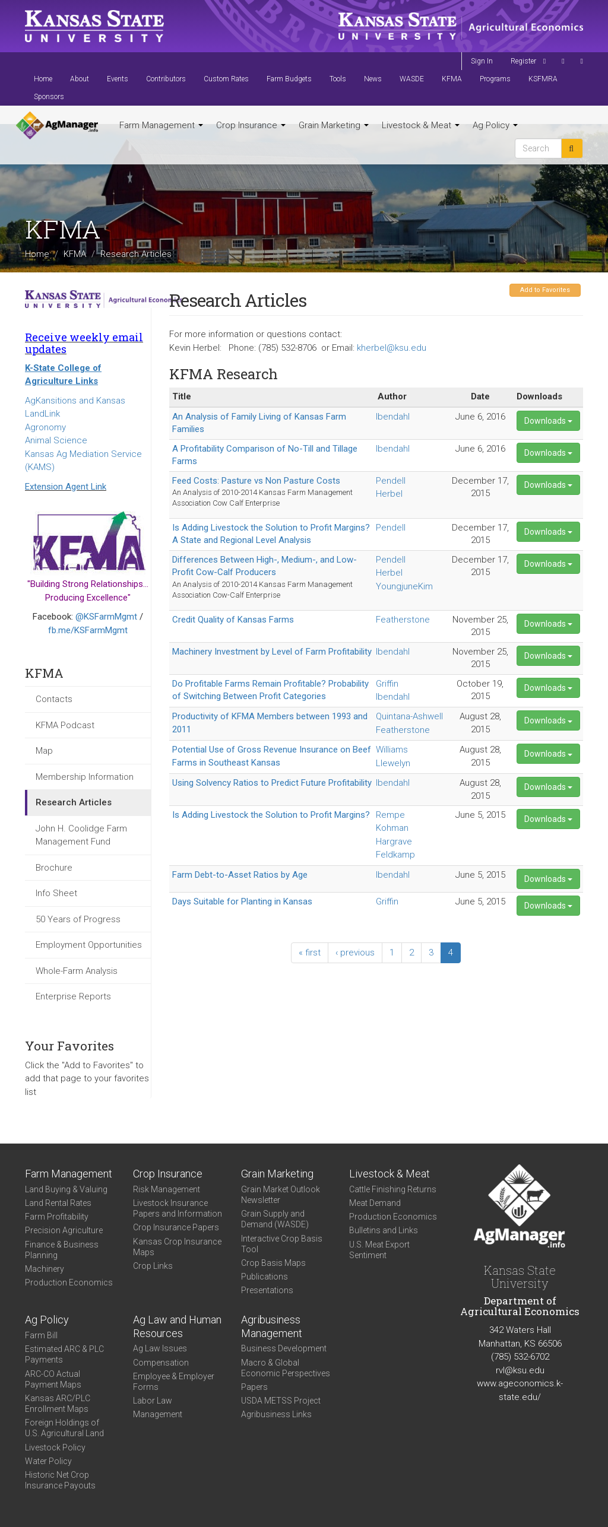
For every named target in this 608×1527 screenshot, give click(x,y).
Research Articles (74, 802)
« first (310, 952)
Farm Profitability (56, 1216)
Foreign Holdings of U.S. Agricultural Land (64, 1428)
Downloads (548, 421)
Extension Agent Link (65, 486)
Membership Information (85, 777)
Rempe (390, 814)
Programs (495, 79)
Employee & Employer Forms (173, 1382)
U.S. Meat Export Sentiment (379, 1250)
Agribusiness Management (271, 1326)
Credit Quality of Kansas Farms (233, 619)
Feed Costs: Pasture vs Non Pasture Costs (256, 480)
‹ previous (355, 952)
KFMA (452, 79)
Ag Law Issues (160, 1348)
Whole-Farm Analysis (77, 971)
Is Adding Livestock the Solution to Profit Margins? (271, 814)
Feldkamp (395, 854)
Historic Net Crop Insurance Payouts (60, 1480)
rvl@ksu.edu (520, 1370)
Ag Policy (495, 125)
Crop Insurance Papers (176, 1227)
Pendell (391, 480)
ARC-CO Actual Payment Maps (53, 1379)
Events (117, 79)
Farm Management (161, 125)
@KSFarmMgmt (106, 616)
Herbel (389, 493)
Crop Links (153, 1266)
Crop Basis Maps (273, 1263)
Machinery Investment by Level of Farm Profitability (272, 651)
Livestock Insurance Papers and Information (177, 1208)
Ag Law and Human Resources (177, 1326)
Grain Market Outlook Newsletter (280, 1195)
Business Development (284, 1348)
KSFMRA (543, 79)
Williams (392, 749)
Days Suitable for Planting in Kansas (242, 901)
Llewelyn (393, 763)
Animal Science (56, 440)
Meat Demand (375, 1203)
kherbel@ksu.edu (391, 347)
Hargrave (394, 841)
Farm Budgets (289, 79)
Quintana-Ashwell (409, 716)
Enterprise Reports (73, 996)
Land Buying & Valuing (66, 1189)
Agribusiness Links (276, 1414)
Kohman (392, 828)
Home (43, 79)
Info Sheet (56, 893)
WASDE (412, 79)
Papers (254, 1387)
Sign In (482, 61)
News (373, 79)
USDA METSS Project (281, 1400)
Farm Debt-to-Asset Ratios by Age (240, 874)
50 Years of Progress (78, 919)
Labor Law (152, 1400)
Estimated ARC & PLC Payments (64, 1354)
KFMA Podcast (65, 725)
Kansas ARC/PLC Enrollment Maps (57, 1403)
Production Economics (69, 1282)
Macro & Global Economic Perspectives (285, 1368)
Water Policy (48, 1461)
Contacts (54, 699)
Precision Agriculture (64, 1230)
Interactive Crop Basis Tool (281, 1244)
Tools (338, 79)
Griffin (387, 683)
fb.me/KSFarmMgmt (88, 630)
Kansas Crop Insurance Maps (177, 1247)
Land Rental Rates (58, 1203)
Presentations (267, 1290)
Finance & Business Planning (62, 1250)
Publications (264, 1276)
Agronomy (45, 427)
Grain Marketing (334, 125)
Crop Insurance (251, 125)
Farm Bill (41, 1335)
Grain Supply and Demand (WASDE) (275, 1219)
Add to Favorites (545, 290)
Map (44, 750)
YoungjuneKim (404, 586)
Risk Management (166, 1189)
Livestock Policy (55, 1447)
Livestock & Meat (421, 125)
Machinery (44, 1269)
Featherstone (403, 619)
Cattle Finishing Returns (392, 1189)
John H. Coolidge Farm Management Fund (81, 835)
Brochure (54, 867)
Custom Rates (226, 79)
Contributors (166, 79)
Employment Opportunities (89, 944)
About (79, 79)
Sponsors (49, 97)
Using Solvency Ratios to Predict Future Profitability (272, 782)
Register (523, 61)
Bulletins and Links (383, 1230)
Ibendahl (393, 416)
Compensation (161, 1362)
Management (157, 1414)
